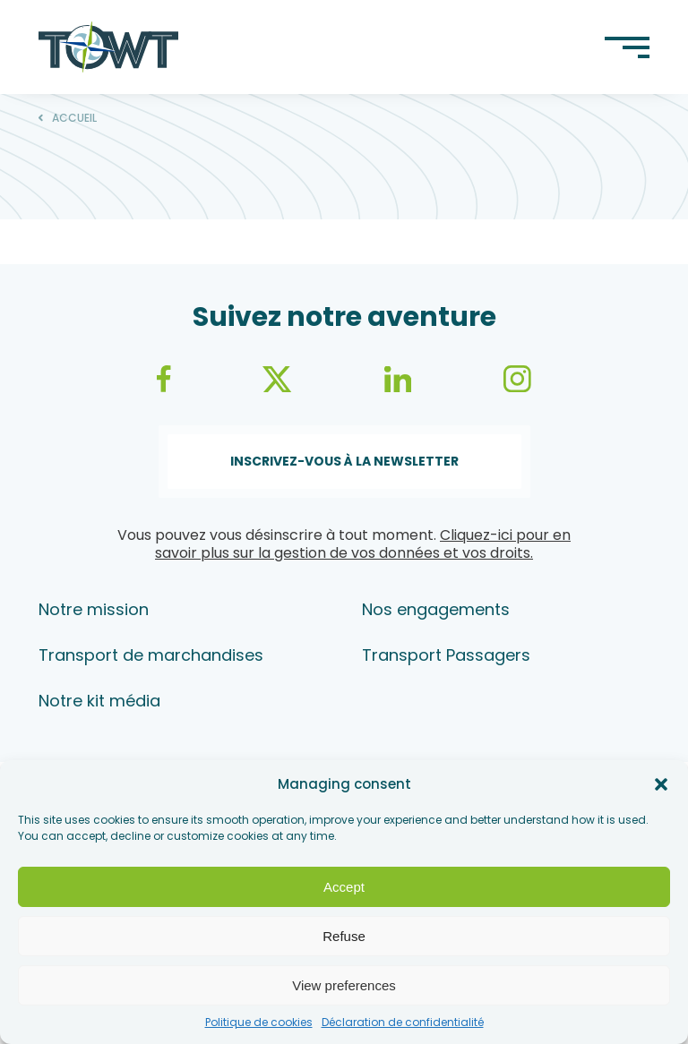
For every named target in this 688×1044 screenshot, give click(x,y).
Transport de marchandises (151, 655)
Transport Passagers (446, 655)
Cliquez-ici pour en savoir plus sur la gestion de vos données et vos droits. (363, 544)
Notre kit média (99, 700)
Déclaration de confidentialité (403, 1022)
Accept (344, 886)
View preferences (344, 985)
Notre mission (94, 609)
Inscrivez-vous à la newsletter (344, 461)
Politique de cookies (259, 1022)
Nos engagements (436, 609)
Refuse (344, 936)
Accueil (74, 118)
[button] (661, 784)
